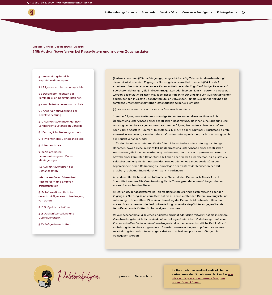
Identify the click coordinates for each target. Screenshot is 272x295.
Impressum (123, 276)
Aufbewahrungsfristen (119, 12)
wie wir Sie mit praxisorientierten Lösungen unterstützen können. (202, 278)
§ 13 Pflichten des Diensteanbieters (61, 138)
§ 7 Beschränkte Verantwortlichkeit (61, 104)
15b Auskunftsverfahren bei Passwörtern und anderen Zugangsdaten (57, 181)
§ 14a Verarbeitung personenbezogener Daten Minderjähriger (56, 156)
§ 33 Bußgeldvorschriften (54, 224)
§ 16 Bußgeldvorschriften (54, 207)
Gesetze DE (167, 12)
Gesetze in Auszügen (195, 12)
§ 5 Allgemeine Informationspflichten (62, 87)
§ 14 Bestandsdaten (51, 145)
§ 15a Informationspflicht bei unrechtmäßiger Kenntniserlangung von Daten (61, 196)
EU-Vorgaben (225, 12)
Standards (148, 12)
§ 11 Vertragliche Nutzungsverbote (60, 132)
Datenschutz (143, 276)
